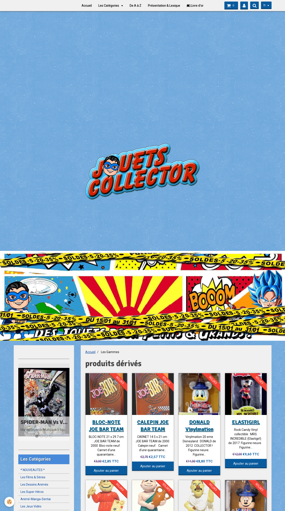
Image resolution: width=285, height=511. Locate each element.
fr (264, 5)
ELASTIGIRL (246, 422)
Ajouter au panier (106, 471)
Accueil (87, 5)
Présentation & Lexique (164, 5)
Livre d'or (195, 5)
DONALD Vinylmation (199, 425)
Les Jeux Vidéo (30, 506)
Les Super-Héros (32, 492)
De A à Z (135, 5)
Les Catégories (109, 5)
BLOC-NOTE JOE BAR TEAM (106, 425)
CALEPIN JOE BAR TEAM (153, 425)
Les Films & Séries (32, 477)
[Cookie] (9, 502)
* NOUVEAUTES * (32, 470)
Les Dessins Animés (34, 484)
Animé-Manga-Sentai (35, 499)
